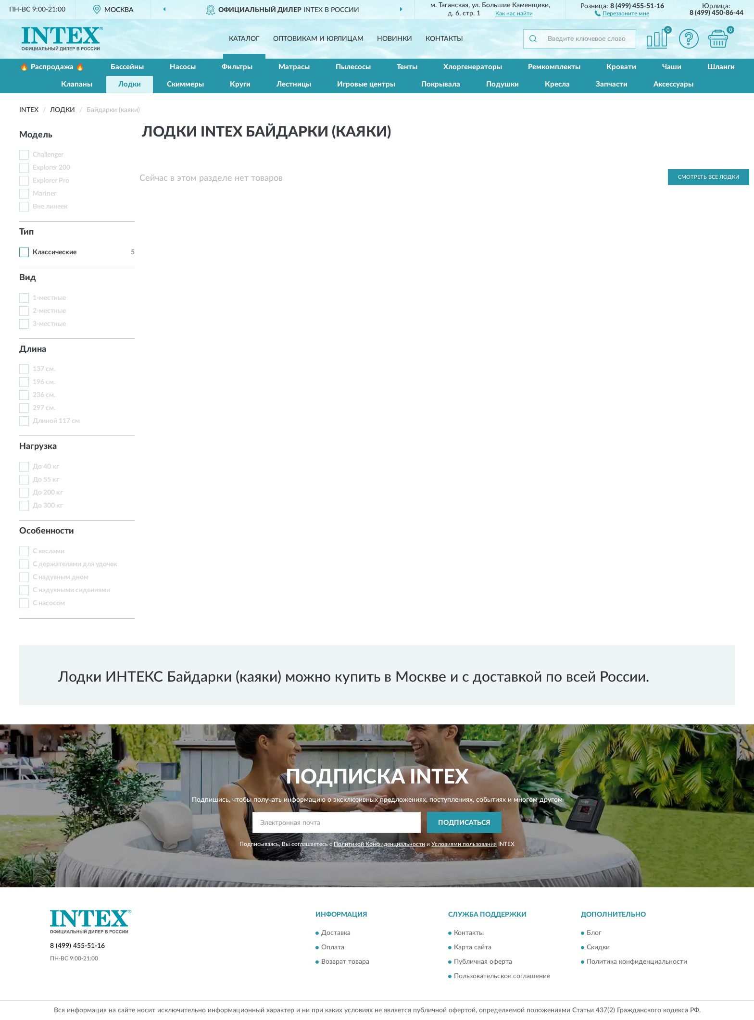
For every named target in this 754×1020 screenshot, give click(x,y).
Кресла (557, 84)
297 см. (44, 408)
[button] (622, 13)
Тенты (407, 67)
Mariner (44, 193)
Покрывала (440, 84)
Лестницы (293, 84)
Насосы (183, 67)
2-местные (49, 311)
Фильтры (237, 67)
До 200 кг (48, 492)
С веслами (48, 551)
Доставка (336, 933)
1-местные (49, 298)
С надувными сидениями (71, 590)
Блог (594, 933)
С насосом (49, 603)
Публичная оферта (483, 961)
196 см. (44, 382)
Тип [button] (26, 232)
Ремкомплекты (554, 67)
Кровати (621, 67)
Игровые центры (366, 84)
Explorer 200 (51, 167)
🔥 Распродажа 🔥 (52, 67)
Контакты (444, 39)
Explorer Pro (51, 180)
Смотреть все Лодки (708, 177)
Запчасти (612, 84)
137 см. (44, 369)
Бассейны (127, 67)
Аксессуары (673, 84)
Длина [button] (32, 349)
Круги (240, 84)
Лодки (129, 84)
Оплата (332, 947)
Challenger (48, 154)
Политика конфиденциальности (637, 961)
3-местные (49, 324)
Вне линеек (50, 206)
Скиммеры (185, 84)
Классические (54, 252)
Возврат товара (345, 961)
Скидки (598, 947)
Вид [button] (27, 278)
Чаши (671, 67)
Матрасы (294, 67)
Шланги (721, 67)
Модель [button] (35, 135)
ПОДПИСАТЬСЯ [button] (464, 823)
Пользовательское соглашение (502, 976)
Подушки (502, 84)
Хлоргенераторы (472, 67)
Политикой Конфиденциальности (379, 844)
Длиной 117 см (56, 421)
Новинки (394, 39)
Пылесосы (353, 67)
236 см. (44, 395)
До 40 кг (46, 466)
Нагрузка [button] (38, 446)
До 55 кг (46, 479)
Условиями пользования (464, 844)
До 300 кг (48, 505)
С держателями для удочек (75, 564)
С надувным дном (60, 577)
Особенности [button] (46, 531)
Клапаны (76, 84)
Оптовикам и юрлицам (318, 39)
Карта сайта (472, 947)
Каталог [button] (244, 39)
